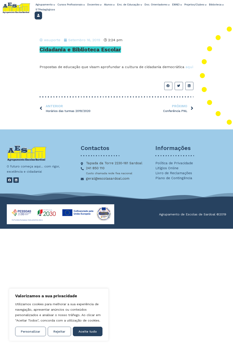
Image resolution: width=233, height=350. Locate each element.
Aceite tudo (87, 331)
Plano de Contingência (173, 178)
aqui (189, 67)
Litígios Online (166, 168)
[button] (168, 86)
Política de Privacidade (174, 163)
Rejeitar (59, 331)
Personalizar (30, 331)
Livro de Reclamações (173, 173)
